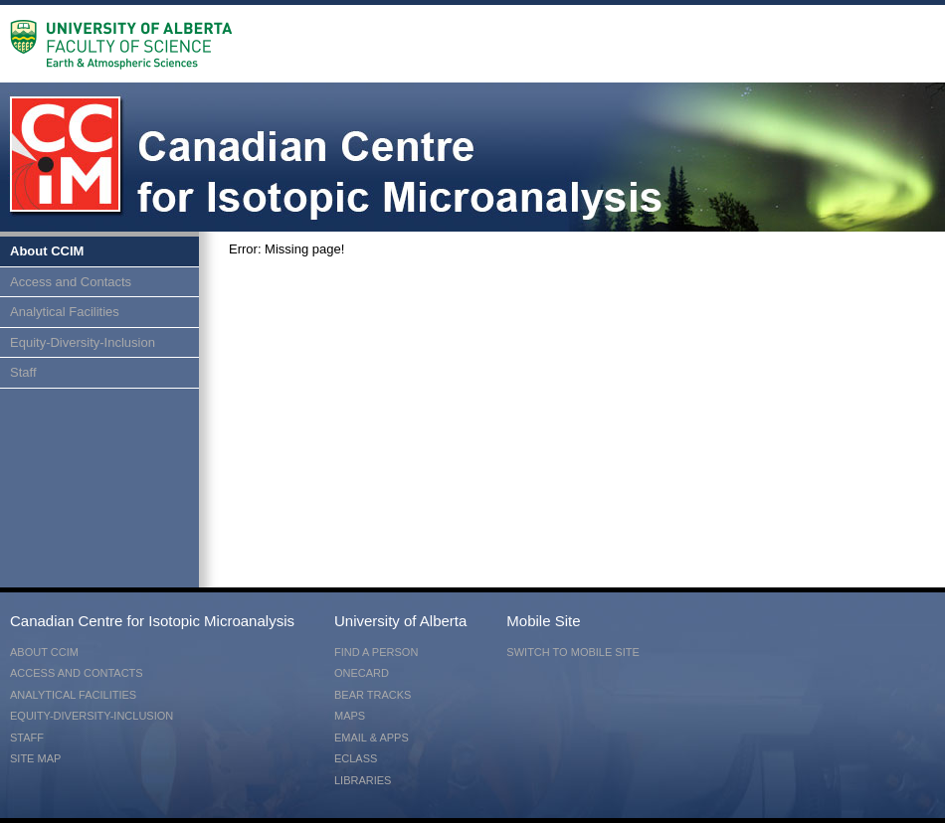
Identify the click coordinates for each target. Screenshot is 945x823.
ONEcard (361, 673)
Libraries (362, 780)
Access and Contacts (70, 281)
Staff (23, 372)
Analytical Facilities (64, 311)
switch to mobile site (572, 652)
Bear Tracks (372, 695)
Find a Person (376, 652)
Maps (349, 716)
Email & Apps (371, 737)
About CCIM (47, 251)
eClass (355, 758)
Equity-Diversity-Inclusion (82, 342)
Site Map (35, 758)
